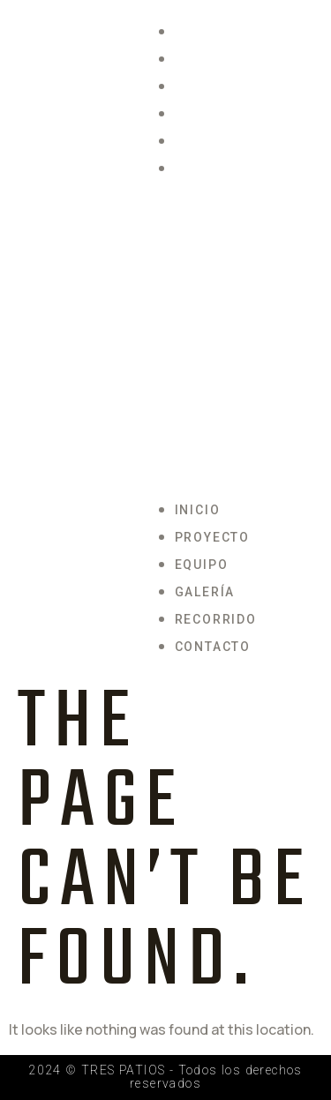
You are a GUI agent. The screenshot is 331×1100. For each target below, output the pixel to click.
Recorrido (216, 141)
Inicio (198, 32)
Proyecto (212, 59)
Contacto (213, 168)
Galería (205, 114)
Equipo (202, 86)
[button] (244, 339)
